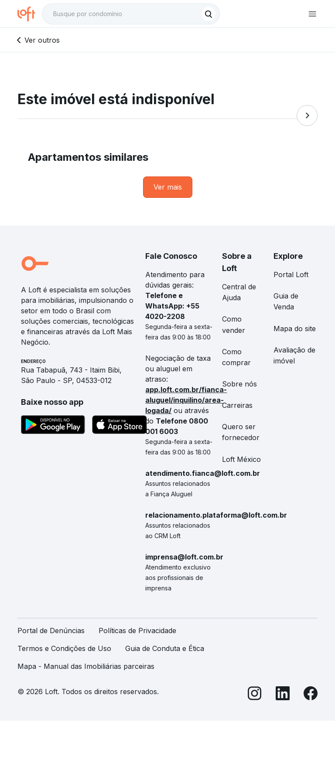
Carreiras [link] (237, 405)
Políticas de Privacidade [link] (137, 630)
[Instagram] (255, 694)
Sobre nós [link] (239, 384)
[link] (167, 187)
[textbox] (131, 13)
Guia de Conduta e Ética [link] (164, 648)
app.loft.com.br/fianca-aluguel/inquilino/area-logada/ (186, 400)
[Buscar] (208, 14)
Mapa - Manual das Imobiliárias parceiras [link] (85, 666)
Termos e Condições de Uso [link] (64, 648)
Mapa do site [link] (294, 328)
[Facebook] (311, 694)
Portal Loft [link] (290, 274)
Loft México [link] (241, 459)
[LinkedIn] (283, 694)
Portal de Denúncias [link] (51, 630)
